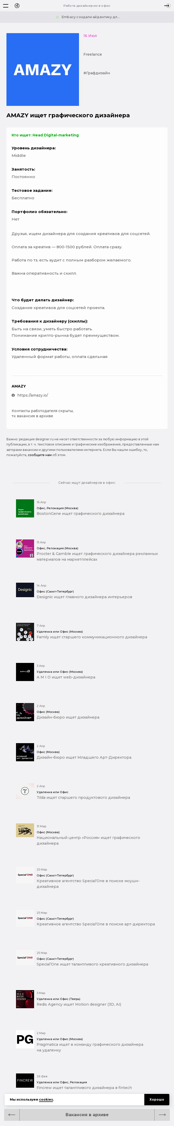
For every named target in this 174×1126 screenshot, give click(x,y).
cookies (46, 1099)
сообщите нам (40, 455)
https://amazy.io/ (30, 395)
